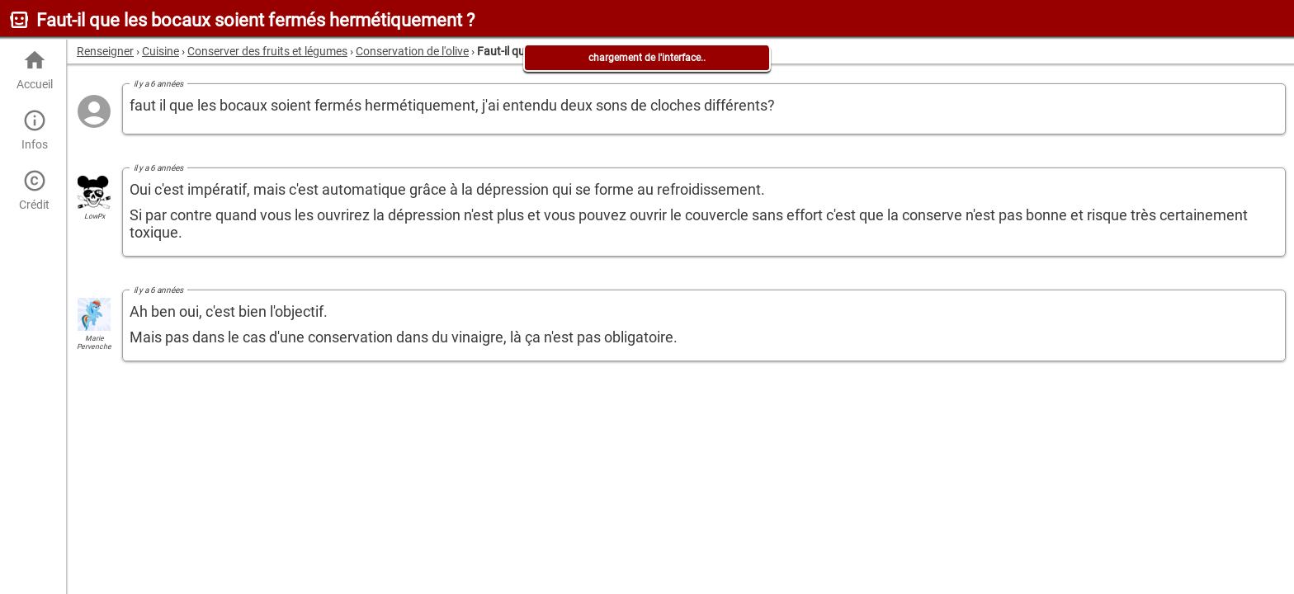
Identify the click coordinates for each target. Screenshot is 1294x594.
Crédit (34, 190)
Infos (34, 130)
